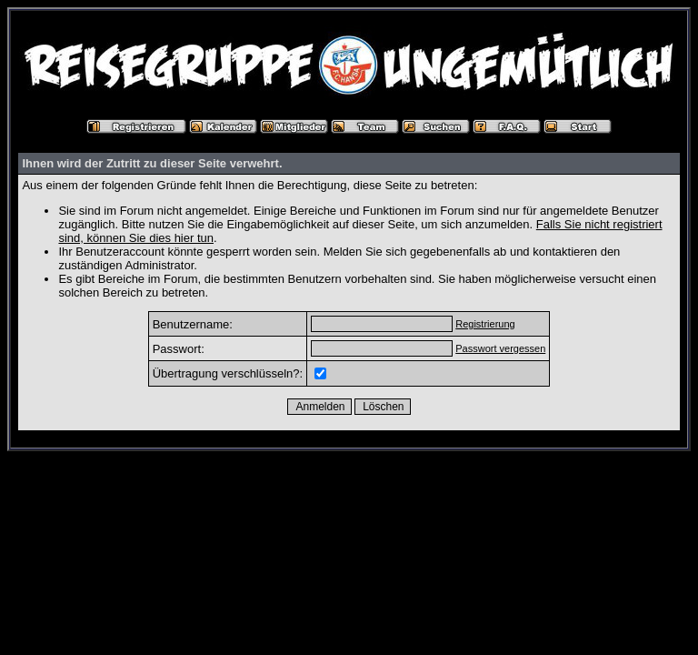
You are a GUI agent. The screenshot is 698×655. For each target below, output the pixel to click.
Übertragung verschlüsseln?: (228, 373)
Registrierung (484, 323)
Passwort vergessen (500, 348)
